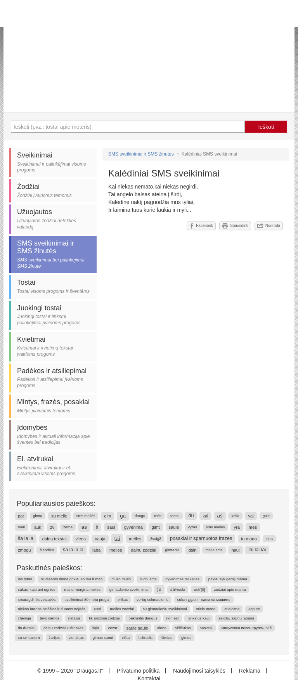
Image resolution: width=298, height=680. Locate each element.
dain (192, 550)
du (191, 515)
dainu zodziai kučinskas (63, 628)
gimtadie (172, 550)
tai (117, 539)
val (250, 516)
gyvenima (133, 527)
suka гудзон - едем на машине (203, 599)
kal (205, 516)
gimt (156, 527)
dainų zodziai (143, 550)
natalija (74, 618)
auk (37, 527)
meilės (135, 538)
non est (172, 618)
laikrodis (145, 637)
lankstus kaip (198, 618)
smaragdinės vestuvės (36, 599)
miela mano (206, 609)
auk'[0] (199, 589)
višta (126, 637)
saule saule (137, 628)
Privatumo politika (138, 671)
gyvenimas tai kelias (182, 579)
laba (96, 550)
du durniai (26, 628)
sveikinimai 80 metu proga (86, 599)
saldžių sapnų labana (236, 618)
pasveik (206, 628)
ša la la (25, 538)
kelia (235, 516)
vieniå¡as (76, 637)
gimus (186, 637)
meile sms (213, 550)
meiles (115, 550)
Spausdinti (235, 226)
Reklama (249, 671)
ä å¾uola (177, 589)
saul (111, 527)
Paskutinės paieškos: (49, 568)
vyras (192, 527)
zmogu (24, 550)
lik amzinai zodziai (104, 618)
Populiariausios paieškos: (56, 503)
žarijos (54, 637)
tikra (269, 538)
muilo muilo (121, 579)
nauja (100, 538)
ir (97, 527)
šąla (95, 628)
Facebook (201, 226)
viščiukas (183, 628)
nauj (235, 550)
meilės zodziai (122, 609)
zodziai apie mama (230, 589)
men (21, 527)
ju (159, 589)
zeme (68, 527)
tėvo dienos (49, 618)
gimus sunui (103, 637)
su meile (59, 516)
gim (107, 516)
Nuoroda (268, 226)
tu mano (248, 538)
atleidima (231, 609)
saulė (174, 527)
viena (81, 538)
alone (161, 628)
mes (253, 527)
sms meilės (85, 516)
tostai (174, 516)
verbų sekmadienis (152, 599)
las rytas (25, 579)
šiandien (47, 550)
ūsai (97, 609)
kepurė (254, 609)
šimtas (166, 637)
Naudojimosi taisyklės (199, 671)
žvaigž (155, 538)
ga (123, 516)
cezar (113, 628)
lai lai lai (257, 549)
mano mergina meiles (82, 589)
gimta (37, 516)
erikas (123, 599)
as (84, 527)
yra (237, 527)
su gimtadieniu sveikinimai (165, 609)
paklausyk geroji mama (227, 579)
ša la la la (73, 549)
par (21, 516)
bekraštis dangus (142, 618)
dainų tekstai (54, 538)
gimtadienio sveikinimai (129, 589)
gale (266, 516)
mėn (157, 516)
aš (220, 516)
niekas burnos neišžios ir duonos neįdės (51, 609)
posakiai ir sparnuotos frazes (201, 538)
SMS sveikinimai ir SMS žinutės (141, 154)
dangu (140, 516)
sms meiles (215, 527)
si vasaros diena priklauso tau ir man (71, 579)
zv (52, 527)
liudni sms (148, 579)
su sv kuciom (29, 637)
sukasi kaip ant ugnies (36, 589)
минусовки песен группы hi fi (247, 628)
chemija (24, 618)
